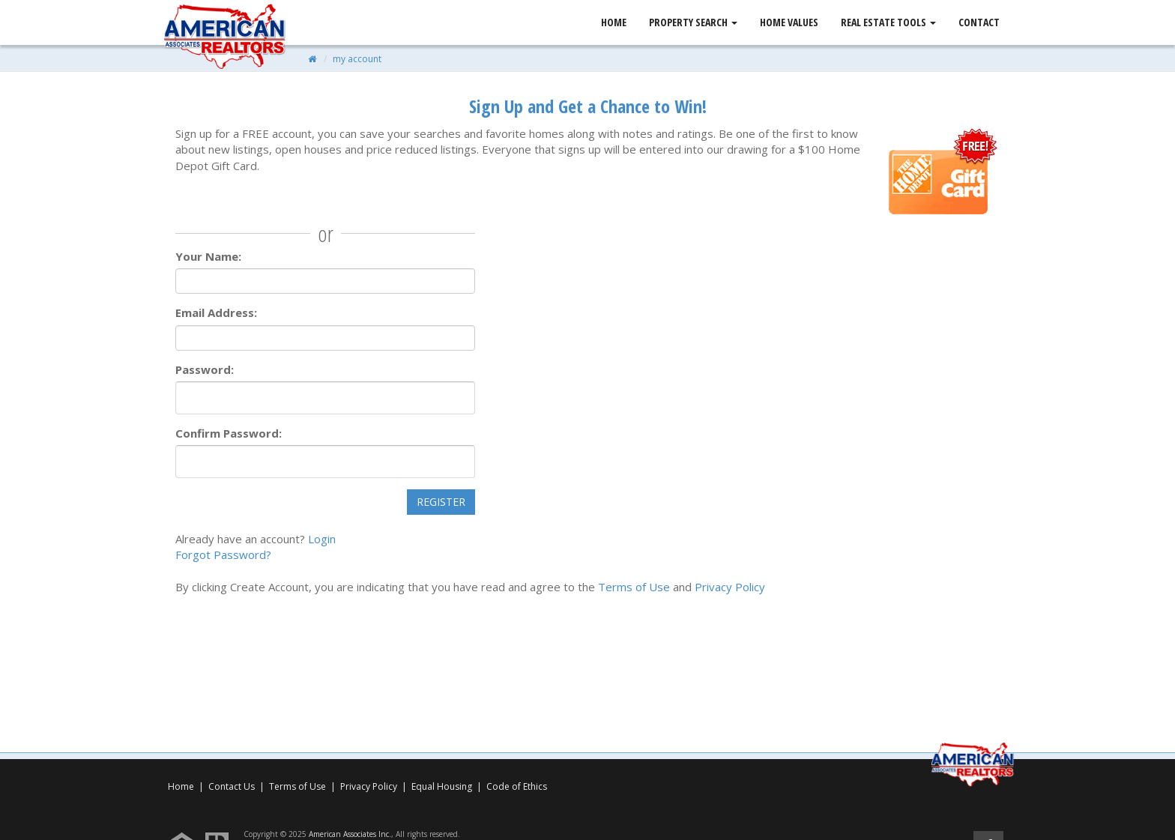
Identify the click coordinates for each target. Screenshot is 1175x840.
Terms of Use (634, 586)
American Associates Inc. (350, 834)
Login (322, 538)
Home (613, 22)
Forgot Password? (223, 554)
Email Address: (216, 312)
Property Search (693, 22)
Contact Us (231, 786)
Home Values (789, 22)
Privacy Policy (730, 586)
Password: (204, 369)
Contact (979, 22)
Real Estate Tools (888, 22)
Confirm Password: (228, 433)
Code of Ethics (516, 786)
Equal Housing (442, 786)
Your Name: (208, 256)
